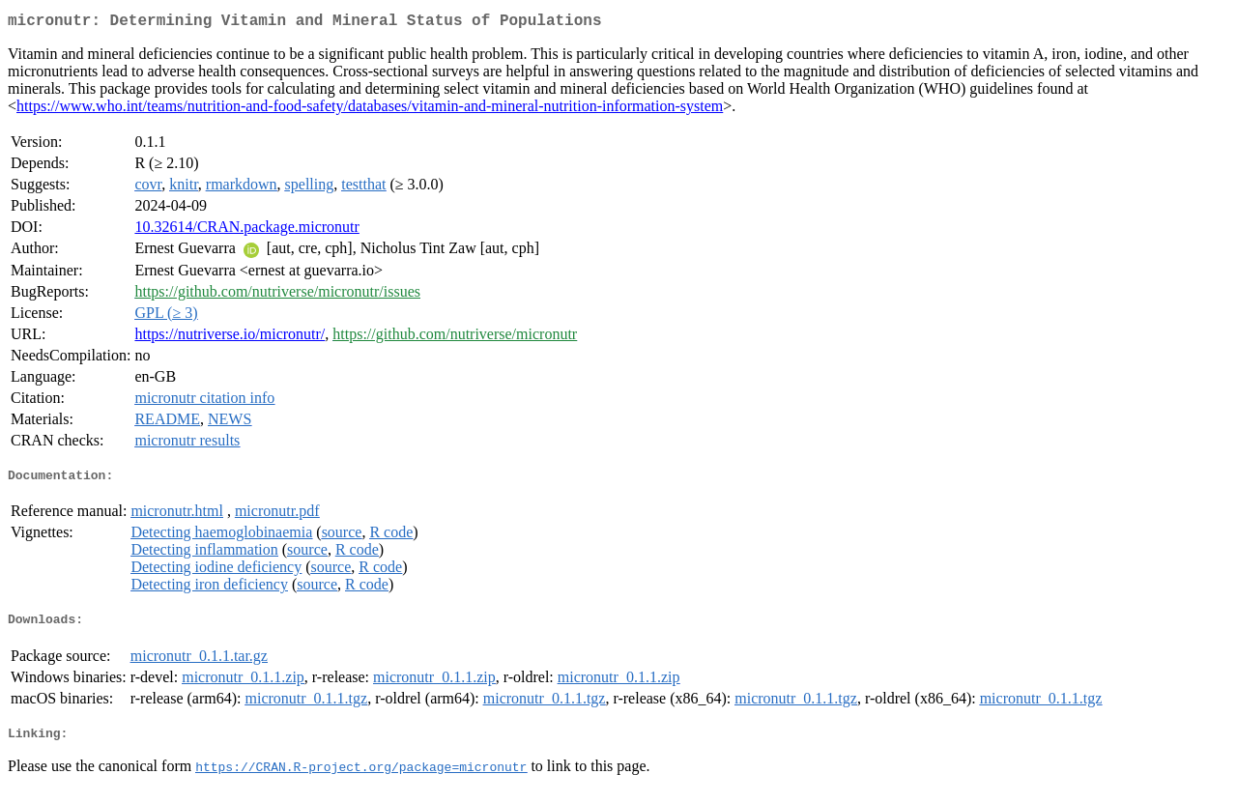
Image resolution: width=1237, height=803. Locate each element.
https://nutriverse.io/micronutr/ (229, 338)
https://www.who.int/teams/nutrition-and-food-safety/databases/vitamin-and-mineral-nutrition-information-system (369, 109)
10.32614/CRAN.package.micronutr (246, 230)
